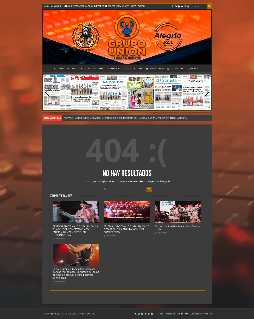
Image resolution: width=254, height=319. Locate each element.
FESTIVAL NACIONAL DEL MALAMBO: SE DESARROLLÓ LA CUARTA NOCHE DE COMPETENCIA (126, 229)
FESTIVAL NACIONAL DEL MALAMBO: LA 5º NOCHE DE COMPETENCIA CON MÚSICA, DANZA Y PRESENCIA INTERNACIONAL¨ (125, 118)
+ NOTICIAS (74, 69)
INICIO (48, 68)
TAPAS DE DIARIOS (134, 69)
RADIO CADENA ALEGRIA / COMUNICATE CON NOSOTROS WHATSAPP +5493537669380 (104, 6)
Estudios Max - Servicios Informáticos (194, 314)
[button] (207, 92)
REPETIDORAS (114, 69)
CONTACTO (193, 69)
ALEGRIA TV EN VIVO (94, 69)
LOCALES (59, 69)
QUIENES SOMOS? (155, 69)
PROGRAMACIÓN (175, 69)
